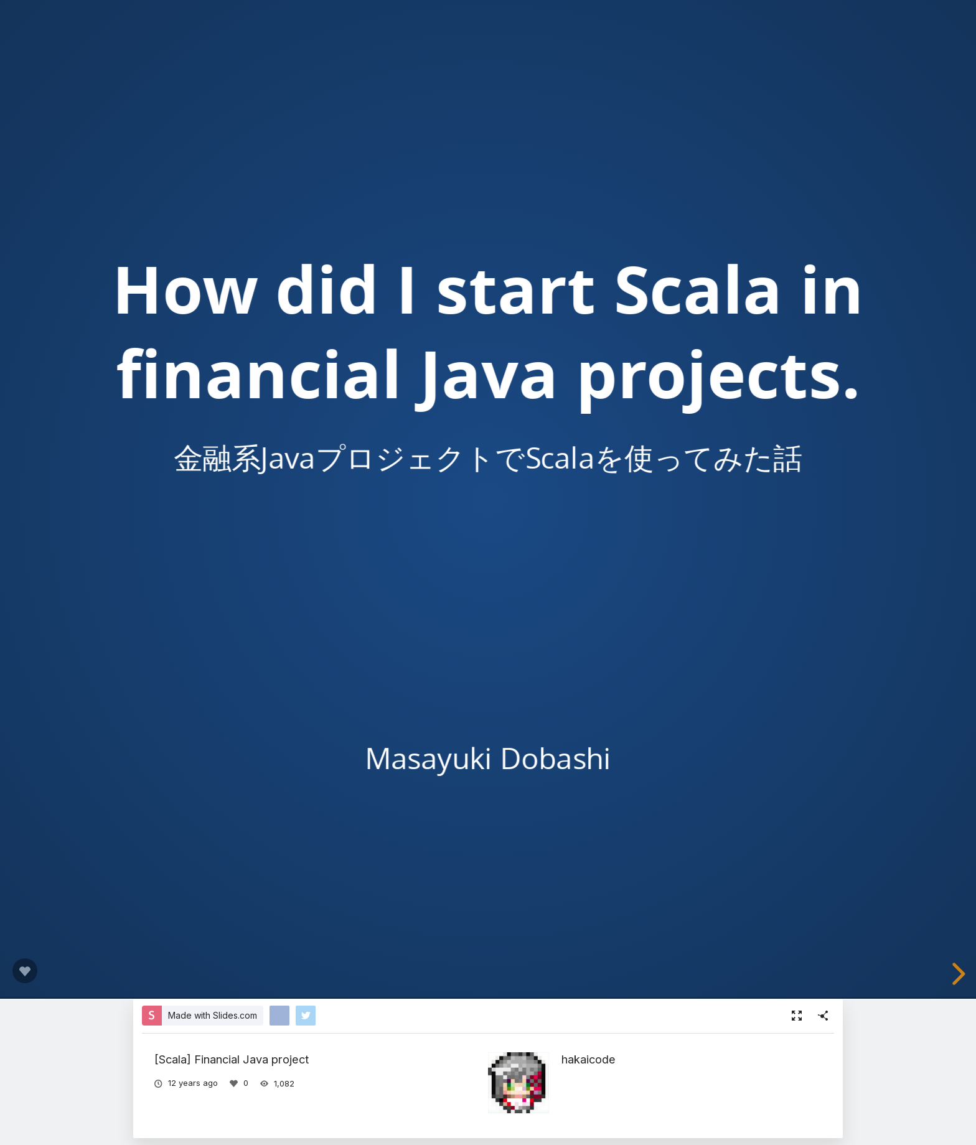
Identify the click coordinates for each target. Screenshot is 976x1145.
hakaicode (588, 1059)
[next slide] (957, 974)
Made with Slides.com (212, 1015)
